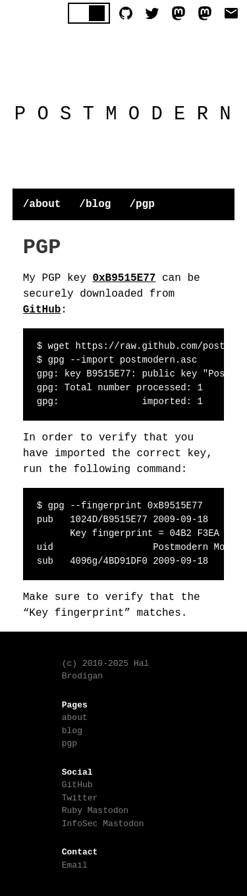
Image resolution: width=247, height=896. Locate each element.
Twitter (80, 796)
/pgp (141, 203)
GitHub (42, 308)
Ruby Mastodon (95, 809)
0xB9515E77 (123, 277)
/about (42, 203)
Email (75, 864)
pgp (69, 742)
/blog (95, 203)
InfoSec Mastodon (103, 822)
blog (72, 729)
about (75, 716)
